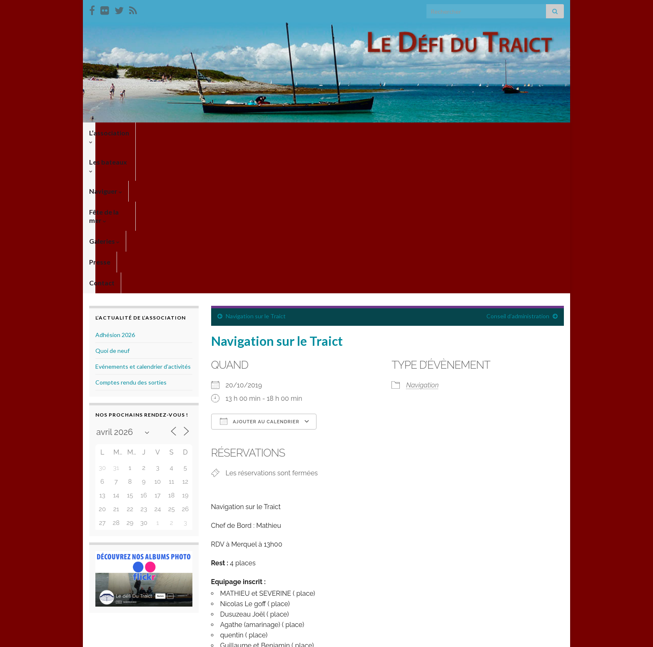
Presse (362, 133)
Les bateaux (168, 133)
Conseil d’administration (517, 166)
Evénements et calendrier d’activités (143, 216)
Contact (398, 133)
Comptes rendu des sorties (131, 232)
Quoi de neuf (112, 200)
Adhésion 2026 (115, 184)
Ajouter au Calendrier (259, 271)
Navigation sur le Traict (256, 166)
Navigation (422, 235)
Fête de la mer (272, 133)
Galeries (324, 133)
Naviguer (218, 133)
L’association (111, 133)
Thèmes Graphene (158, 637)
